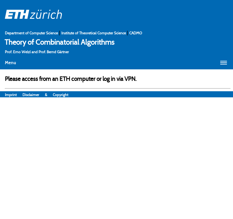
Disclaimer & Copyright (45, 94)
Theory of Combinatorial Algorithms (59, 42)
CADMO (135, 33)
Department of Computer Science (32, 33)
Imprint (13, 94)
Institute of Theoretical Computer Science (94, 33)
